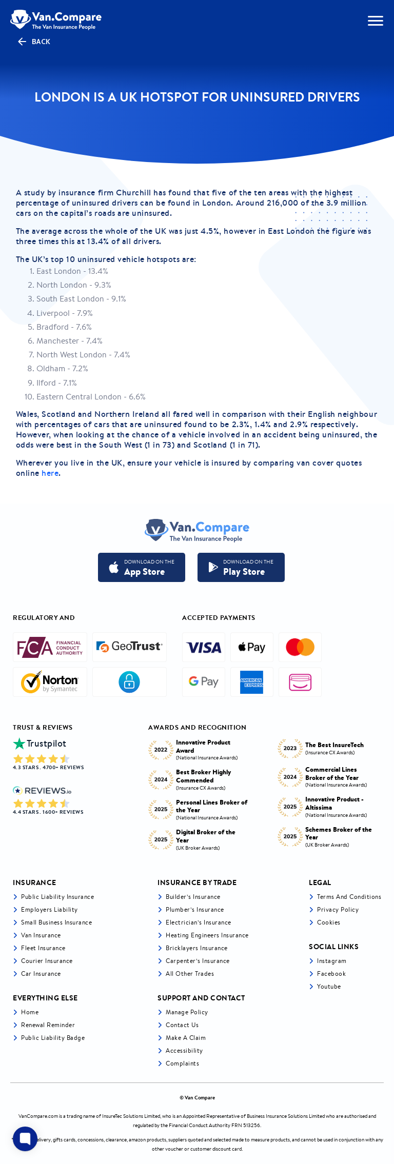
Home (29, 1012)
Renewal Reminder (48, 1025)
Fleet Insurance (43, 948)
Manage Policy (187, 1012)
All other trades (190, 973)
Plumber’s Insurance (195, 909)
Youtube (329, 986)
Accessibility (184, 1050)
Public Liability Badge (53, 1037)
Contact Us (182, 1025)
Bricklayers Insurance (197, 948)
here (50, 472)
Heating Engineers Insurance (207, 935)
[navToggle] (375, 21)
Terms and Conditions (349, 896)
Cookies (329, 922)
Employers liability (49, 909)
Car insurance (41, 973)
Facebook (331, 973)
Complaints (182, 1063)
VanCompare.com (38, 1116)
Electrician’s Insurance (198, 922)
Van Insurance (41, 935)
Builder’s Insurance (193, 896)
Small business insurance (56, 922)
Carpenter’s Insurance (198, 961)
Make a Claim (186, 1037)
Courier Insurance (47, 961)
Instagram (332, 961)
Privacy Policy (338, 909)
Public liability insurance (57, 896)
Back (33, 41)
